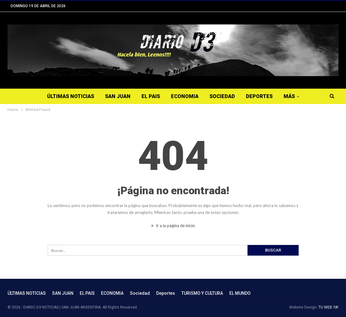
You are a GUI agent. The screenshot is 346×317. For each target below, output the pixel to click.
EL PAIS (150, 96)
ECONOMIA (185, 96)
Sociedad (222, 96)
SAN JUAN (117, 96)
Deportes (259, 96)
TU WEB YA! (328, 307)
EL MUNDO (240, 293)
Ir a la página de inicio (173, 225)
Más (289, 96)
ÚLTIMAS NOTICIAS (70, 96)
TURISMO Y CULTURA (202, 293)
